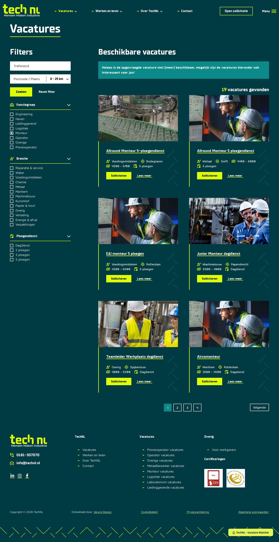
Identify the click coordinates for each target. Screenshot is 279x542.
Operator (22, 137)
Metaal (20, 186)
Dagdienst (23, 245)
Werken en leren (94, 455)
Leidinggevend (26, 123)
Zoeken (21, 92)
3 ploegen (23, 254)
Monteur (21, 133)
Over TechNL (91, 460)
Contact (88, 466)
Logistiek (22, 128)
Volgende (259, 407)
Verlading (22, 215)
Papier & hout (25, 205)
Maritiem (22, 191)
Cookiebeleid (149, 512)
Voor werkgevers (224, 450)
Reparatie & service (29, 168)
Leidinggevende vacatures (165, 487)
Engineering (24, 114)
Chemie (21, 182)
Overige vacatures (160, 460)
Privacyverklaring (198, 512)
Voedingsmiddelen (29, 177)
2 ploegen (23, 250)
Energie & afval (26, 220)
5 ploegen (23, 259)
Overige (21, 142)
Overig (20, 210)
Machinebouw (25, 196)
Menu (269, 11)
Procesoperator (26, 147)
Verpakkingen (25, 224)
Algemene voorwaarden (253, 512)
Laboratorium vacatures (164, 482)
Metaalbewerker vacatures (165, 466)
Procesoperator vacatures (165, 450)
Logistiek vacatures (161, 477)
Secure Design (103, 512)
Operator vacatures (160, 455)
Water (20, 172)
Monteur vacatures (160, 471)
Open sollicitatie (236, 11)
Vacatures (89, 450)
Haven (20, 119)
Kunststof (22, 201)
